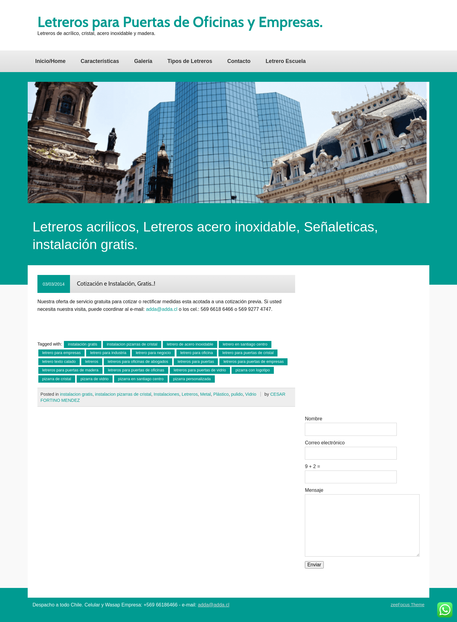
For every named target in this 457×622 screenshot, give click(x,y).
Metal (205, 394)
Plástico (220, 394)
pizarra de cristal (56, 379)
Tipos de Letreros (189, 61)
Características (100, 61)
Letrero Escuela (286, 61)
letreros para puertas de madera (70, 370)
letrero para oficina (196, 352)
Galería (143, 61)
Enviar (314, 564)
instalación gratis (82, 344)
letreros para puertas (196, 361)
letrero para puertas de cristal (248, 352)
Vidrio (250, 394)
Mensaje (314, 490)
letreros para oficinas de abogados (138, 361)
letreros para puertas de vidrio (200, 370)
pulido (236, 394)
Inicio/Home (50, 61)
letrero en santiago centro (245, 344)
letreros (91, 361)
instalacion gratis (76, 394)
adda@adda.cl (161, 309)
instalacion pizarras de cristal (132, 344)
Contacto (238, 61)
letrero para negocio (153, 352)
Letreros (190, 394)
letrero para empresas (61, 352)
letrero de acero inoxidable (190, 344)
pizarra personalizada (192, 379)
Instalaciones (166, 394)
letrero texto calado (59, 361)
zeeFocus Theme (407, 604)
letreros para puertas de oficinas (136, 370)
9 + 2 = (312, 466)
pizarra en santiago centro (141, 379)
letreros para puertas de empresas (253, 361)
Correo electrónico (325, 442)
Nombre (313, 418)
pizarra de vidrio (95, 379)
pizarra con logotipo (252, 370)
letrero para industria (108, 352)
